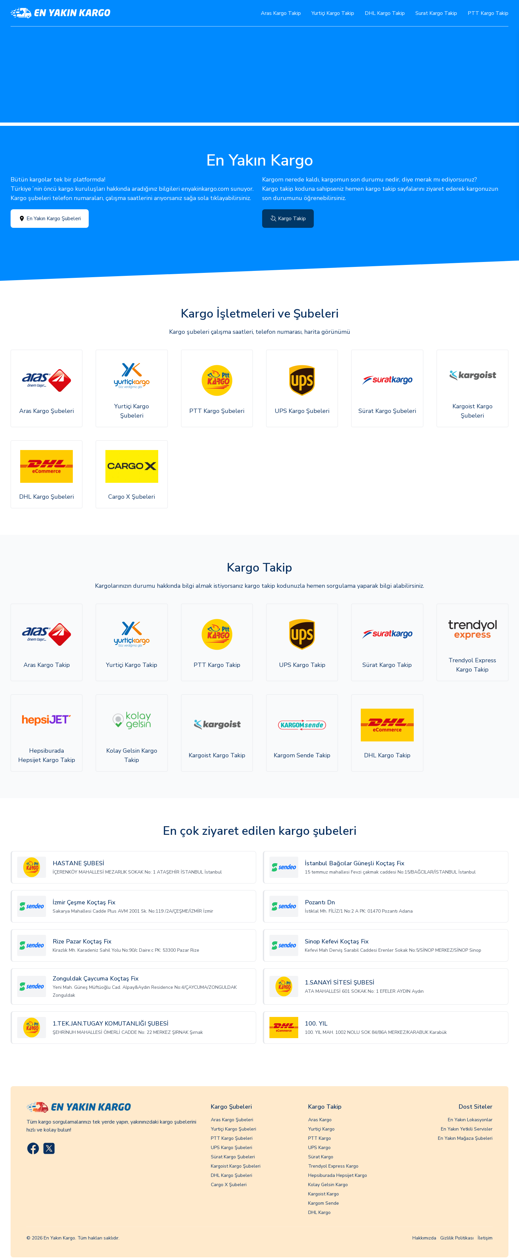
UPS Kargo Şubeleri (231, 1147)
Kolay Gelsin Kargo (328, 1185)
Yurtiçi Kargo (321, 1129)
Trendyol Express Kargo (333, 1166)
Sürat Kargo (320, 1157)
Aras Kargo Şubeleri (232, 1120)
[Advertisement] (259, 76)
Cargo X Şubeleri (229, 1185)
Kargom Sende (323, 1203)
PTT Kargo (319, 1138)
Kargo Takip (288, 218)
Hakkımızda (424, 1238)
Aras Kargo (320, 1120)
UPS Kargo (319, 1147)
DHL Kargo (319, 1212)
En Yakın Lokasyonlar (470, 1120)
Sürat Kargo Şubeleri (233, 1157)
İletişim (485, 1238)
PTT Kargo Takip (488, 13)
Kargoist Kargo (323, 1194)
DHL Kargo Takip (385, 13)
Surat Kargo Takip (436, 13)
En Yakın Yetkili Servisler (467, 1129)
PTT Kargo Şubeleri (232, 1138)
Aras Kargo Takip (281, 13)
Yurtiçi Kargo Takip (332, 13)
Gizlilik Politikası (457, 1238)
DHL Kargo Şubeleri (231, 1175)
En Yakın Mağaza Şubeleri (465, 1138)
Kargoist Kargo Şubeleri (235, 1166)
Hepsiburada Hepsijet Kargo (337, 1175)
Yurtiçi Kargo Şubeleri (233, 1129)
